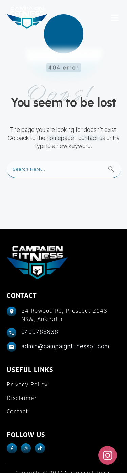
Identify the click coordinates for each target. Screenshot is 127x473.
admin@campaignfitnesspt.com (65, 321)
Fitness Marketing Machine (78, 459)
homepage (60, 113)
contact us (91, 113)
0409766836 (39, 307)
